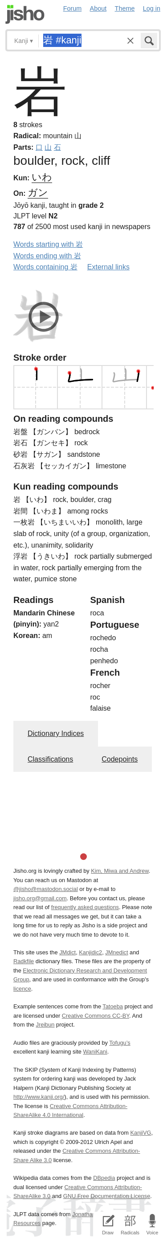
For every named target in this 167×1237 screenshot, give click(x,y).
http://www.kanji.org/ (39, 1096)
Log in (151, 8)
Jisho (25, 14)
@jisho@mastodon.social (45, 889)
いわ (42, 177)
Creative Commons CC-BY (95, 1015)
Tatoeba (112, 1006)
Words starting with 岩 (48, 244)
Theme (125, 8)
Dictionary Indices (56, 733)
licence (22, 988)
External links (108, 267)
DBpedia (104, 1178)
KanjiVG (140, 1132)
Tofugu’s (119, 1042)
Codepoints (120, 759)
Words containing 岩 (45, 267)
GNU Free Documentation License (107, 1196)
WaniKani (95, 1051)
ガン (38, 192)
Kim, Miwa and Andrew (119, 870)
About (98, 8)
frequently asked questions (85, 907)
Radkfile (23, 961)
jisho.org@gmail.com (40, 898)
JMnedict (116, 952)
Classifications (50, 759)
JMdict (67, 952)
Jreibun (45, 1024)
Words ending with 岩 (47, 256)
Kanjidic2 (90, 952)
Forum (72, 8)
